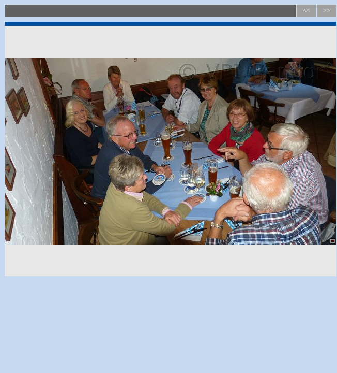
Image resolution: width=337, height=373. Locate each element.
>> (326, 10)
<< (306, 10)
